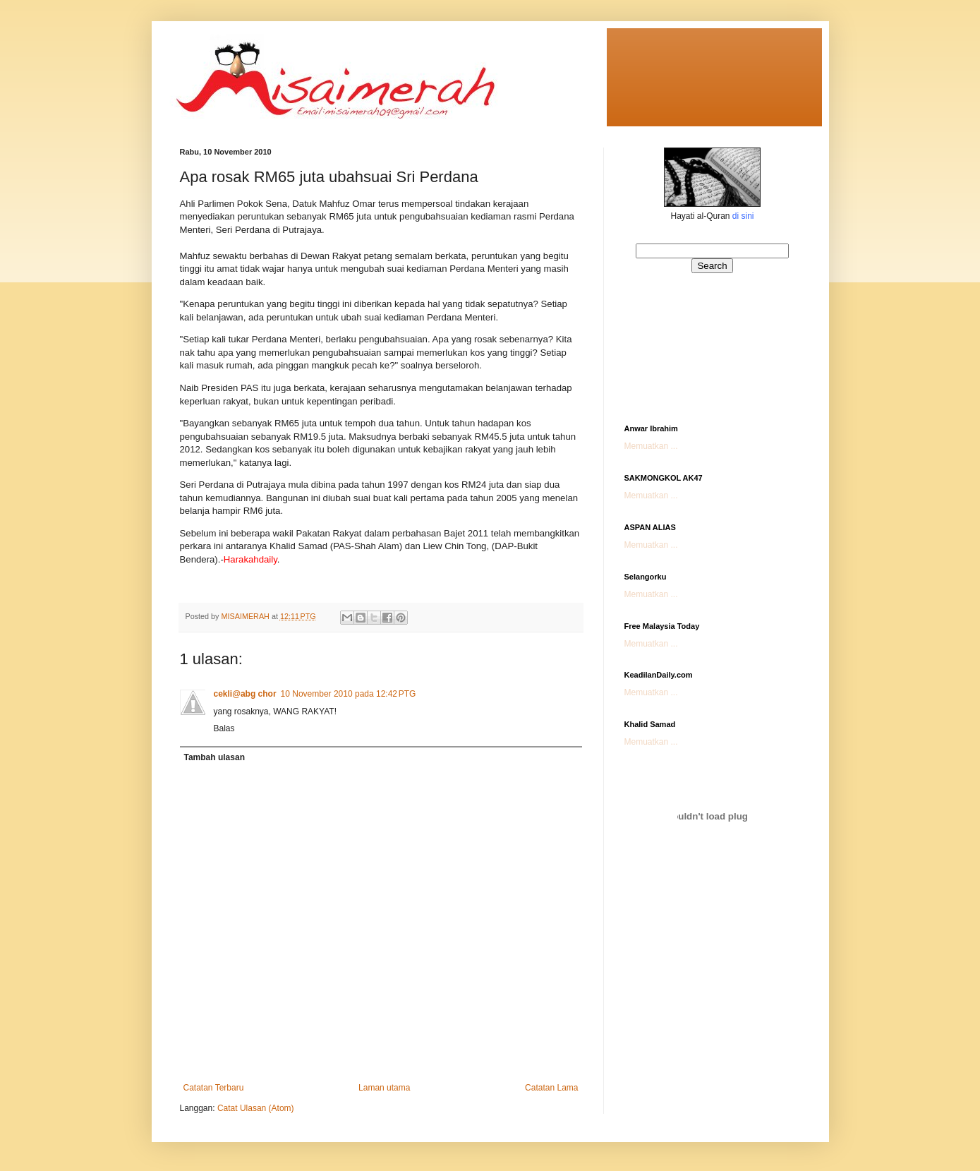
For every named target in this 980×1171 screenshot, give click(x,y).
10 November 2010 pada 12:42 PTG (348, 694)
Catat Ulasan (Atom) (255, 1108)
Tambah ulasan (214, 757)
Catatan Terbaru (213, 1088)
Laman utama (384, 1088)
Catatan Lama (551, 1088)
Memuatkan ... (651, 446)
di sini (743, 216)
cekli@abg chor (245, 694)
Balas (224, 728)
